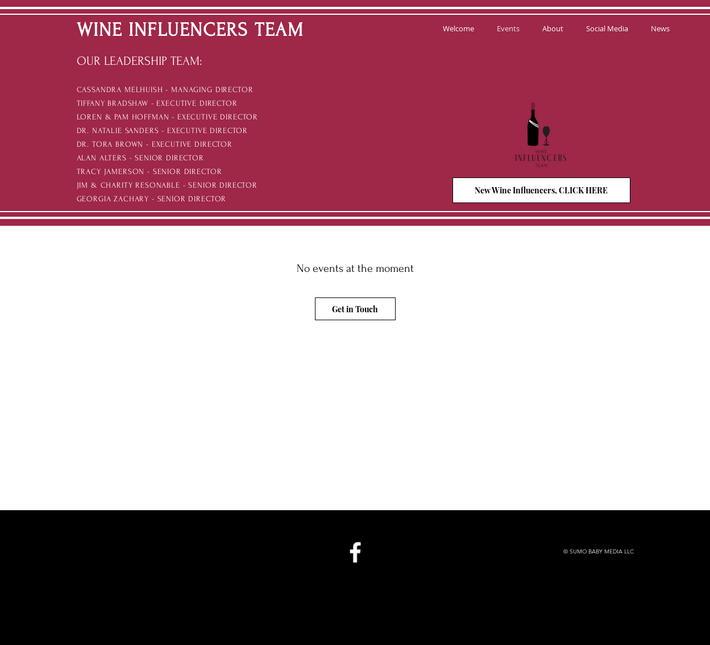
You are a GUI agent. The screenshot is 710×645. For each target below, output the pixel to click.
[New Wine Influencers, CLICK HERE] (541, 190)
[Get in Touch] (355, 308)
